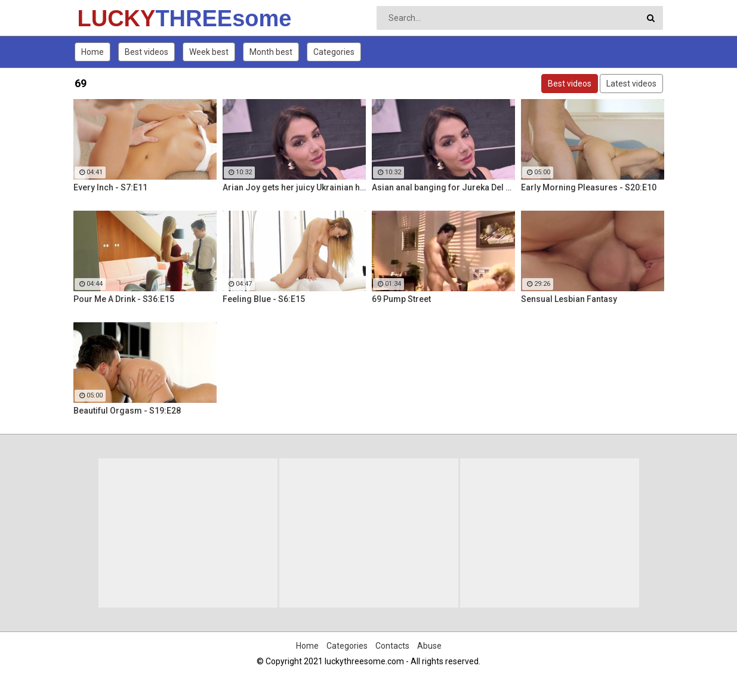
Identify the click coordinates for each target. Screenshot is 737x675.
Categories (333, 52)
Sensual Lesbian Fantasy (569, 299)
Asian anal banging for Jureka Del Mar (443, 187)
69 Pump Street (401, 299)
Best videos (146, 52)
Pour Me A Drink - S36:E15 (123, 299)
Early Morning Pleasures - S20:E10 (588, 187)
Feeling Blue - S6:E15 (264, 299)
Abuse (429, 646)
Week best (209, 52)
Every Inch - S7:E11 (110, 187)
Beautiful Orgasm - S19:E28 (127, 410)
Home (92, 52)
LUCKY (109, 18)
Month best (270, 52)
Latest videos (631, 83)
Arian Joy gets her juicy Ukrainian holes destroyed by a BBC (294, 187)
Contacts (392, 646)
